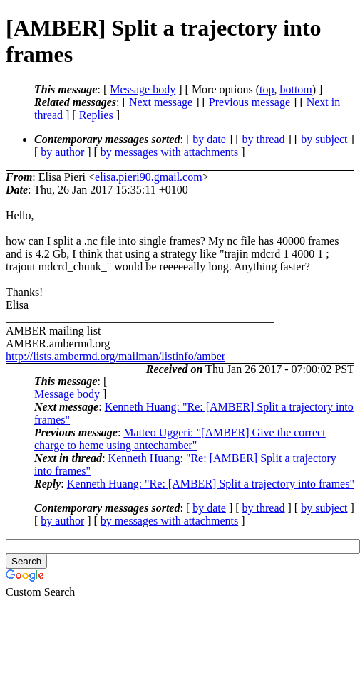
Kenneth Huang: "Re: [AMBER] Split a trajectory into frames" (210, 484)
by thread (263, 139)
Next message (160, 102)
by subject (324, 139)
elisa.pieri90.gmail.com (148, 177)
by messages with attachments (169, 152)
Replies (96, 115)
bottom (295, 89)
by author (62, 152)
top (266, 89)
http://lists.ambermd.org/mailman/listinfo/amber (115, 356)
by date (209, 139)
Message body (142, 89)
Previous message (249, 102)
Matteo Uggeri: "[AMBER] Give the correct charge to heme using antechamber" (180, 438)
